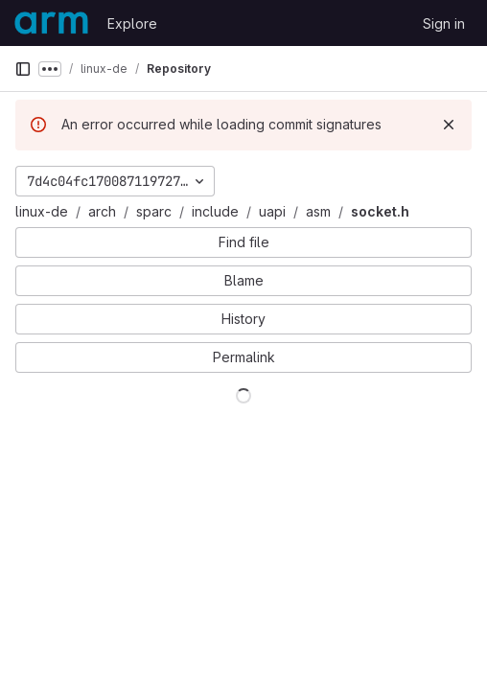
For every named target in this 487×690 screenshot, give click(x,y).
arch (102, 211)
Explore (132, 23)
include (215, 211)
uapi (272, 211)
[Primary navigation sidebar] (23, 69)
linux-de (41, 211)
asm (318, 211)
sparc (154, 211)
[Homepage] (51, 23)
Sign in (444, 23)
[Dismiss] (448, 124)
